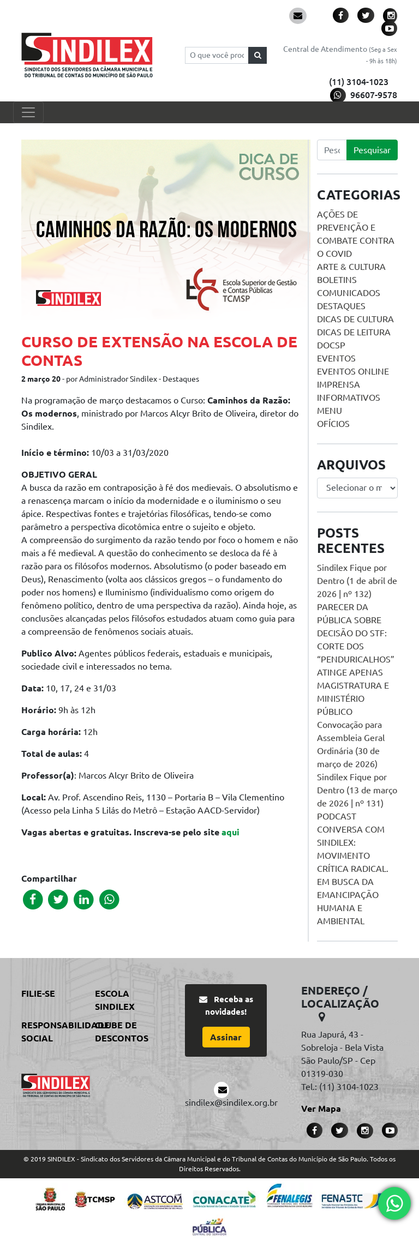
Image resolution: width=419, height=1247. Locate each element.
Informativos (348, 397)
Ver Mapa (321, 1108)
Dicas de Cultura (355, 319)
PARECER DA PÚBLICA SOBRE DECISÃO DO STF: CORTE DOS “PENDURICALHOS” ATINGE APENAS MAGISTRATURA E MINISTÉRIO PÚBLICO (355, 659)
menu (329, 410)
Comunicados (348, 293)
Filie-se (38, 993)
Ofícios (333, 424)
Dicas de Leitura (354, 332)
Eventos (336, 358)
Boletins (337, 280)
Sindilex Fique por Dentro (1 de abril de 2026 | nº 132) (357, 581)
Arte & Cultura (351, 267)
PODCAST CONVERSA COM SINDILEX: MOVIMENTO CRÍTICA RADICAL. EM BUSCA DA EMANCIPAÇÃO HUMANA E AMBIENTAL (352, 868)
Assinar (226, 1037)
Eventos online (353, 371)
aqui (231, 832)
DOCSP (331, 345)
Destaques (341, 306)
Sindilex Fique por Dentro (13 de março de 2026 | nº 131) (357, 790)
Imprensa (338, 384)
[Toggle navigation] (28, 112)
